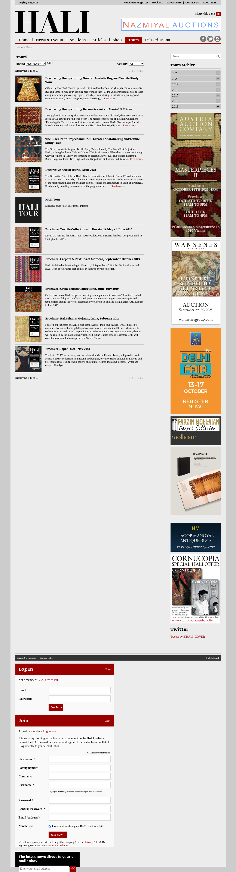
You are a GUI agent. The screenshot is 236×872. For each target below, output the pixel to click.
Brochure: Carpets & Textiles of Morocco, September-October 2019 (92, 259)
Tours (133, 40)
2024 (175, 73)
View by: (30, 64)
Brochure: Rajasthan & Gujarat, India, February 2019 (82, 318)
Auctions (78, 40)
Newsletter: (26, 826)
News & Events (49, 40)
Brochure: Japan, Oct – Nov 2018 (67, 349)
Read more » (110, 98)
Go (49, 62)
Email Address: (29, 817)
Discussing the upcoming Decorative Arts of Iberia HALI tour (88, 109)
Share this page (205, 13)
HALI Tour (52, 199)
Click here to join (48, 680)
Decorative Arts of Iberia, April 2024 (70, 170)
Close (108, 669)
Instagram (217, 39)
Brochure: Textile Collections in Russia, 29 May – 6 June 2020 (88, 229)
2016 (175, 101)
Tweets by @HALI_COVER (188, 636)
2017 (175, 95)
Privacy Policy (47, 658)
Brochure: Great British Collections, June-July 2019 (82, 289)
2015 (175, 106)
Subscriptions (157, 40)
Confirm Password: (32, 809)
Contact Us (192, 2)
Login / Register (28, 2)
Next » (140, 70)
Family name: (28, 767)
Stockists (157, 2)
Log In (55, 707)
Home (24, 40)
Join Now (57, 834)
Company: (25, 776)
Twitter (210, 39)
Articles (99, 40)
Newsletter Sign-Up (135, 2)
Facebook (203, 39)
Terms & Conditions (26, 658)
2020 (175, 78)
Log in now (50, 731)
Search (218, 56)
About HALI (210, 2)
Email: (23, 690)
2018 (175, 90)
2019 (175, 84)
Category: (130, 64)
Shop (117, 40)
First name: (27, 759)
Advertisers (174, 2)
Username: (26, 785)
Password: (25, 698)
